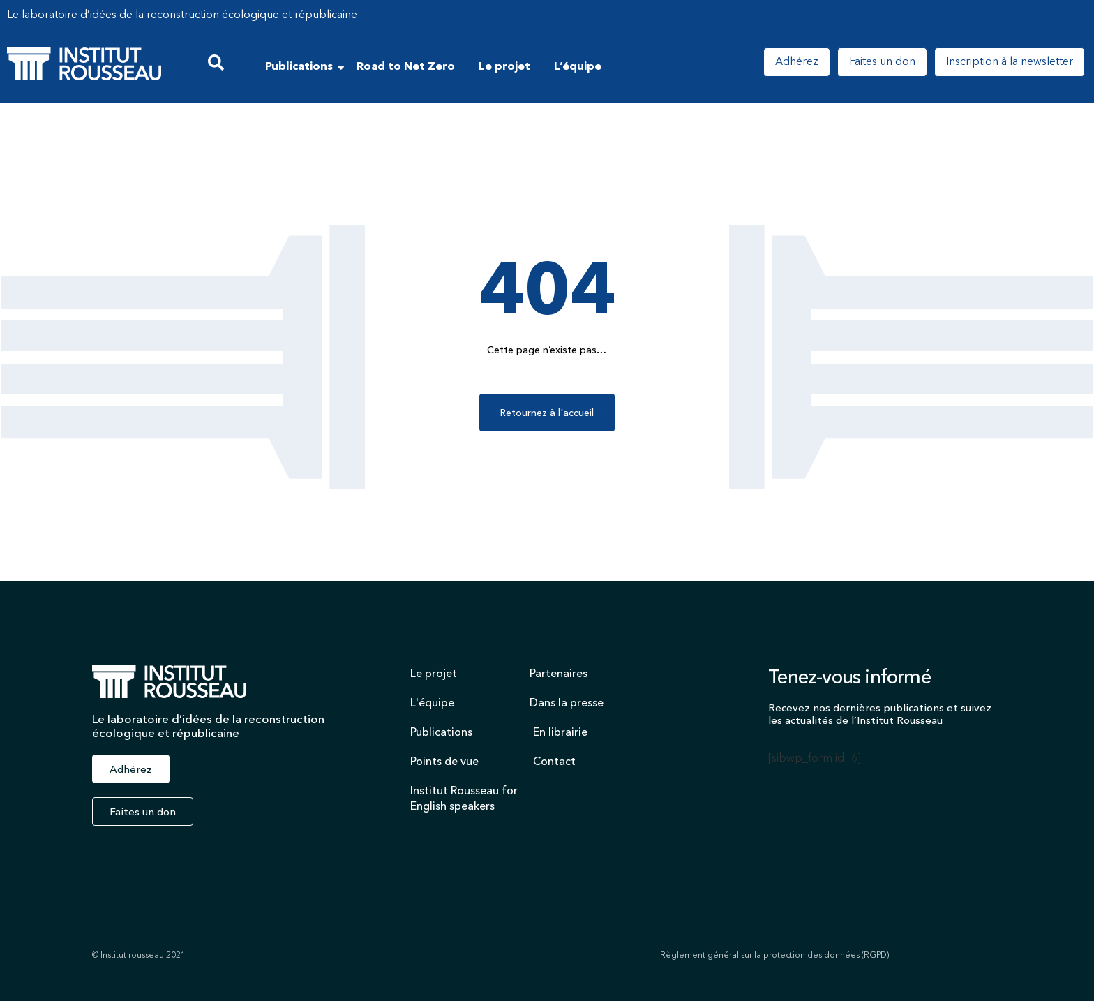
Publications (301, 67)
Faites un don (882, 62)
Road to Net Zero (406, 67)
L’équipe (577, 67)
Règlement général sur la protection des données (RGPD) (774, 955)
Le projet (504, 67)
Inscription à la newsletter (1009, 62)
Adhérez (796, 62)
